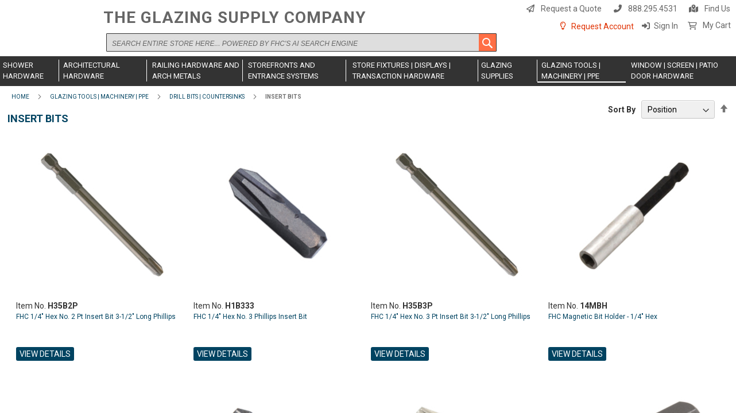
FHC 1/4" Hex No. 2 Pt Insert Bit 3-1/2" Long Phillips (96, 317)
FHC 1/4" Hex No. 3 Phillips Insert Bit (250, 317)
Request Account (602, 26)
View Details (45, 354)
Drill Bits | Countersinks (207, 96)
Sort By (622, 109)
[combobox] (301, 42)
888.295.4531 (652, 8)
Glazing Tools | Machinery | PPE (99, 96)
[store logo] (49, 32)
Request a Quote (571, 8)
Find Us (717, 8)
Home (20, 96)
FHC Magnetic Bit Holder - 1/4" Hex (602, 317)
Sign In (666, 25)
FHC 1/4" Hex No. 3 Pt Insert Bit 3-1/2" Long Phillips (450, 317)
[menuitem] (29, 70)
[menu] (368, 71)
